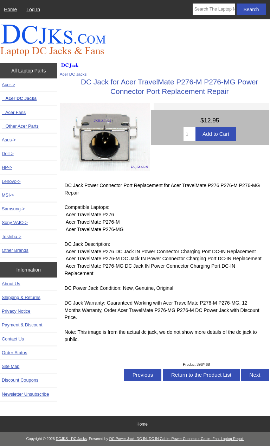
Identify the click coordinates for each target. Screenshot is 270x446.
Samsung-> (13, 208)
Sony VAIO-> (15, 222)
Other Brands (15, 250)
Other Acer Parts (20, 126)
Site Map (10, 366)
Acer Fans (14, 112)
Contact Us (13, 339)
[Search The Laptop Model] (214, 9)
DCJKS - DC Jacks (71, 439)
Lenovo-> (11, 181)
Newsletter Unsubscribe (25, 394)
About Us (11, 283)
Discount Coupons (20, 380)
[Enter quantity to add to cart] (189, 134)
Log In (33, 9)
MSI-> (8, 195)
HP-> (7, 167)
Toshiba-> (11, 236)
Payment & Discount (22, 324)
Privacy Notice (16, 311)
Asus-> (9, 139)
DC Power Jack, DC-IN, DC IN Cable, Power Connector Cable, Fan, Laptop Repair (176, 439)
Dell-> (8, 153)
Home (10, 9)
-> (8, 84)
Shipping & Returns (21, 297)
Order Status (14, 352)
